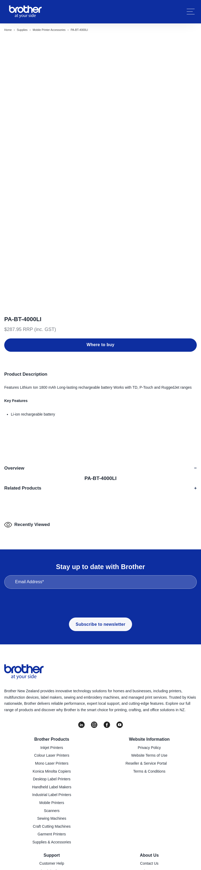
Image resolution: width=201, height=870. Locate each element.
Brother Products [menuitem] (51, 668)
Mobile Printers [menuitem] (51, 732)
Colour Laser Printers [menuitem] (51, 685)
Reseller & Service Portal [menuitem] (146, 692)
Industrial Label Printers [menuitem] (51, 724)
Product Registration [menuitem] (52, 816)
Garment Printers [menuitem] (52, 763)
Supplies (22, 29)
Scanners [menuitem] (51, 740)
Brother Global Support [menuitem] (48, 840)
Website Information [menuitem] (149, 668)
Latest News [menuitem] (149, 816)
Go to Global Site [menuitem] (146, 832)
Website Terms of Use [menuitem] (149, 685)
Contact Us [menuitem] (149, 792)
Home (8, 29)
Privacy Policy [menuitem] (149, 677)
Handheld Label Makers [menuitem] (51, 716)
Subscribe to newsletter (100, 553)
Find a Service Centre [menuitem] (51, 808)
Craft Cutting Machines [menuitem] (52, 755)
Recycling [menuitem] (52, 824)
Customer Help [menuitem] (51, 792)
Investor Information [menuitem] (146, 824)
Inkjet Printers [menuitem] (51, 677)
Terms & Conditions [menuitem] (149, 700)
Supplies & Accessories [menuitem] (51, 771)
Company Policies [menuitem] (149, 808)
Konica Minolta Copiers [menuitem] (52, 700)
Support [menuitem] (51, 784)
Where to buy (101, 250)
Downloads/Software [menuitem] (48, 800)
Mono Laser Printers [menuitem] (51, 692)
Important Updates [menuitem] (51, 832)
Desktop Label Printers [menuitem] (52, 708)
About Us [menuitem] (149, 784)
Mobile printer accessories (49, 29)
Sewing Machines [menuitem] (51, 747)
